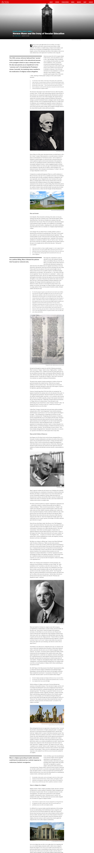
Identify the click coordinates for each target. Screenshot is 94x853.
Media (72, 2)
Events (57, 2)
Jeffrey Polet (17, 35)
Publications (65, 2)
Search (79, 2)
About (51, 2)
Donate (91, 2)
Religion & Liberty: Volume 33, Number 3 (22, 31)
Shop (85, 2)
